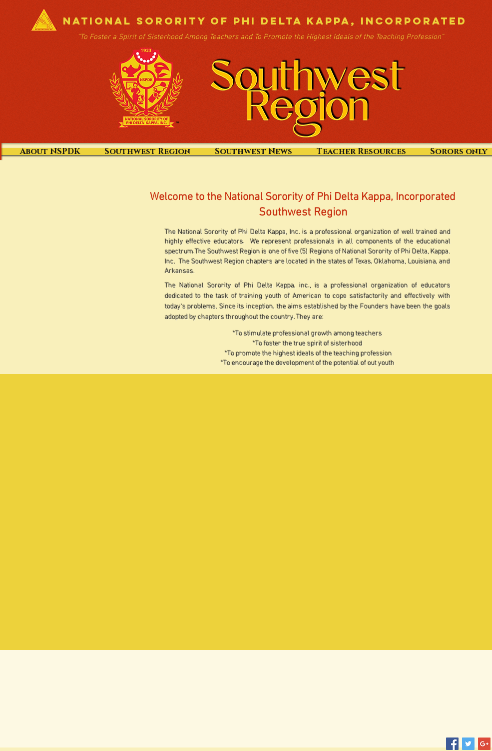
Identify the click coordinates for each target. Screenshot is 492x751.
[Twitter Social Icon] (468, 744)
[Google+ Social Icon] (484, 744)
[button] (253, 151)
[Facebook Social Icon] (452, 744)
